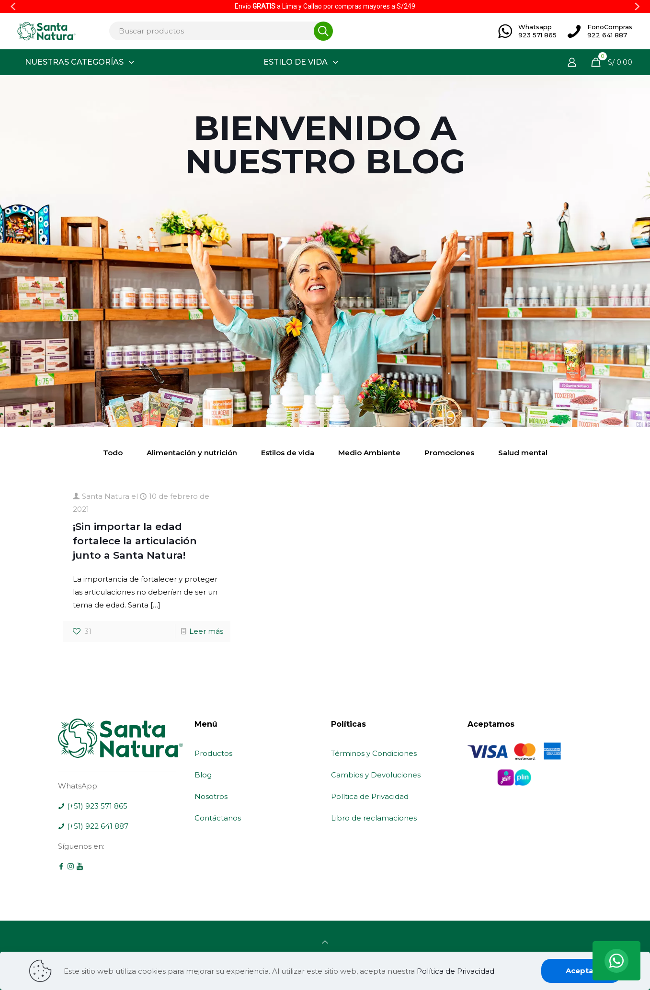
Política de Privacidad (370, 796)
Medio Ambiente (369, 452)
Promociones (449, 452)
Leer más (206, 631)
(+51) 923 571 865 (92, 805)
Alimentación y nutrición (192, 452)
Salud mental (522, 452)
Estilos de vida (287, 452)
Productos (213, 753)
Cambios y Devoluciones (376, 774)
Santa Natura (105, 496)
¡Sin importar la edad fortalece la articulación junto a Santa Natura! (135, 540)
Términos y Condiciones (374, 753)
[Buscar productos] (218, 31)
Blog (203, 774)
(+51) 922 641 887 (93, 826)
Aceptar (581, 970)
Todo (113, 452)
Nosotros (211, 796)
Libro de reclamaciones (374, 817)
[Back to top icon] (325, 941)
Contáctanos (217, 817)
